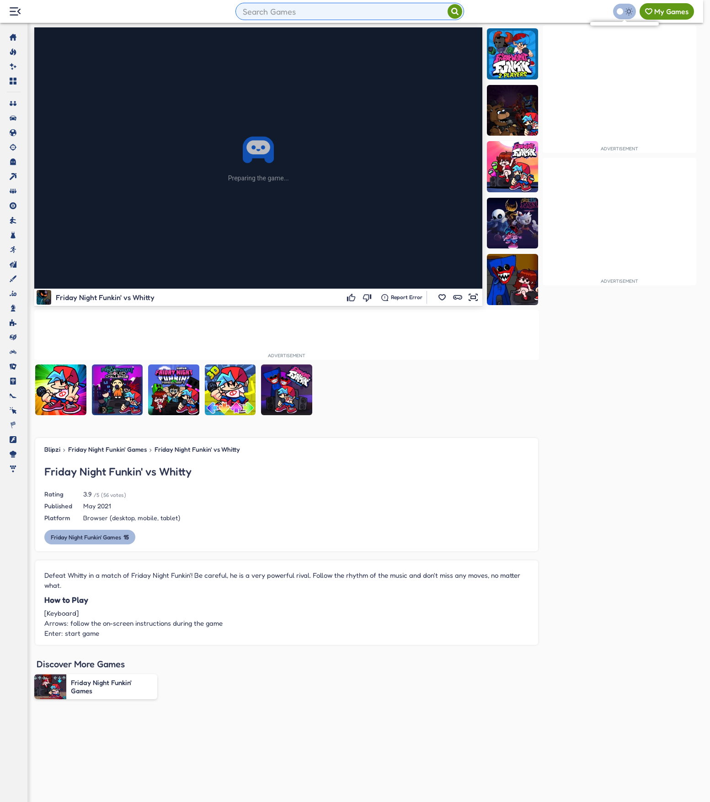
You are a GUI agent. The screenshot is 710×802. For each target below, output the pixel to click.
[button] (442, 297)
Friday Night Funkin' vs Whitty (197, 449)
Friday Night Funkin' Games (107, 449)
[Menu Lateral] (15, 11)
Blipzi (52, 449)
